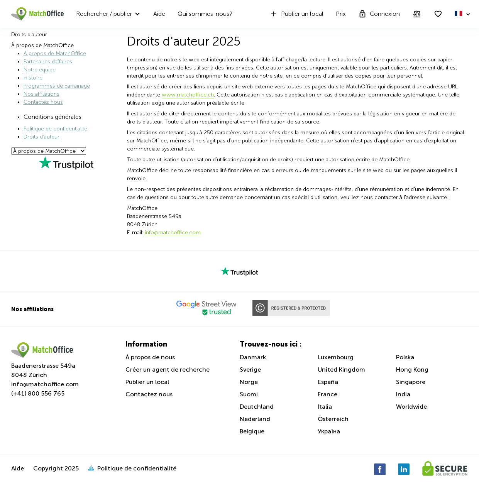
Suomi (249, 394)
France (327, 394)
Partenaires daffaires (48, 61)
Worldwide (411, 406)
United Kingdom (341, 369)
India (403, 394)
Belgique (252, 431)
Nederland (255, 419)
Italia (325, 406)
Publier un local (296, 14)
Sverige (250, 369)
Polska (405, 357)
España (328, 382)
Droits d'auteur (41, 137)
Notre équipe (40, 70)
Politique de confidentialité (55, 129)
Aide (159, 13)
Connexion (379, 14)
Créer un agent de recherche (167, 369)
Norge (249, 382)
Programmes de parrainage (57, 86)
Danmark (253, 357)
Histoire (33, 78)
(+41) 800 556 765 (37, 393)
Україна (329, 431)
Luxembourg (336, 357)
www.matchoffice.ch (188, 95)
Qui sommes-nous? (205, 13)
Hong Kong (412, 369)
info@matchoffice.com (45, 384)
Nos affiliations (41, 94)
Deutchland (257, 406)
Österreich (333, 419)
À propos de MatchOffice (55, 53)
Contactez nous (43, 102)
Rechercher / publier (104, 13)
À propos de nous (150, 357)
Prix (341, 13)
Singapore (410, 382)
